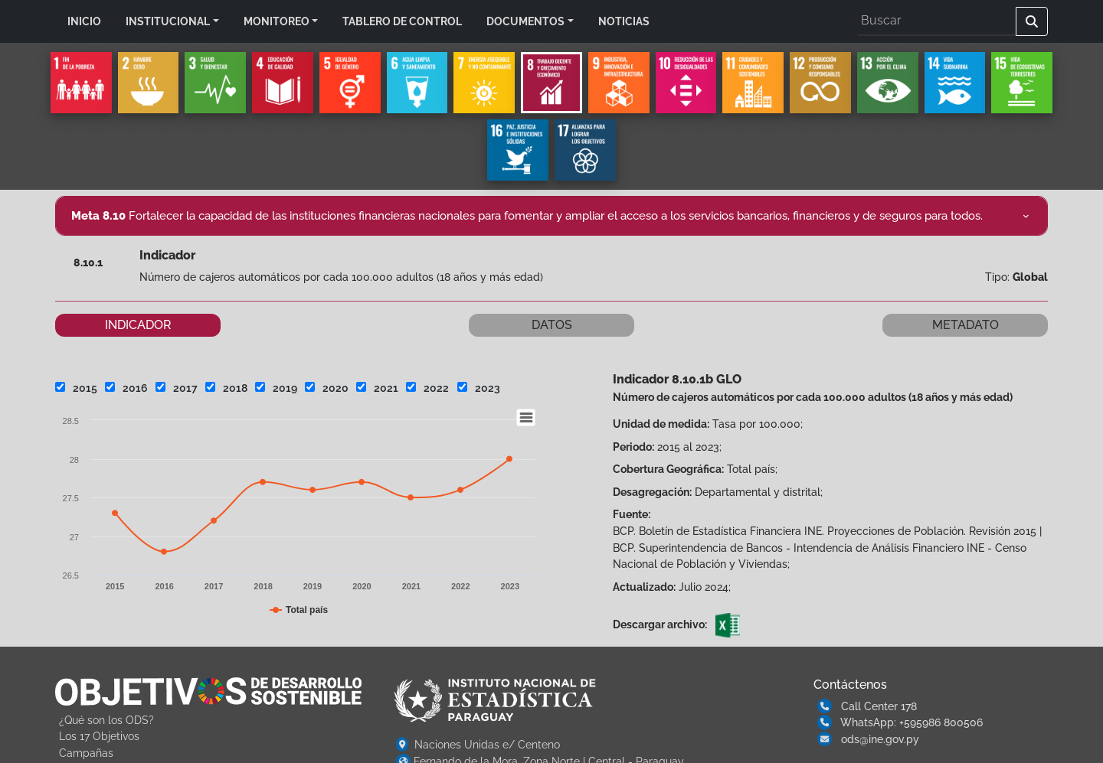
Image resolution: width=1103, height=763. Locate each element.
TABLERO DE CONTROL (402, 21)
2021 (377, 387)
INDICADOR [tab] (138, 325)
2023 (478, 387)
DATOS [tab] (552, 325)
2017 (176, 387)
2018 (226, 387)
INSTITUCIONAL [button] (168, 21)
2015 (76, 387)
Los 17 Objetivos (99, 735)
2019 (276, 387)
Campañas (86, 752)
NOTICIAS (624, 21)
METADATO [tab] (965, 325)
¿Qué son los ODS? (106, 719)
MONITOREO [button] (276, 21)
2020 (327, 387)
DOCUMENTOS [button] (525, 21)
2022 (427, 387)
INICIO (84, 21)
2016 (126, 387)
